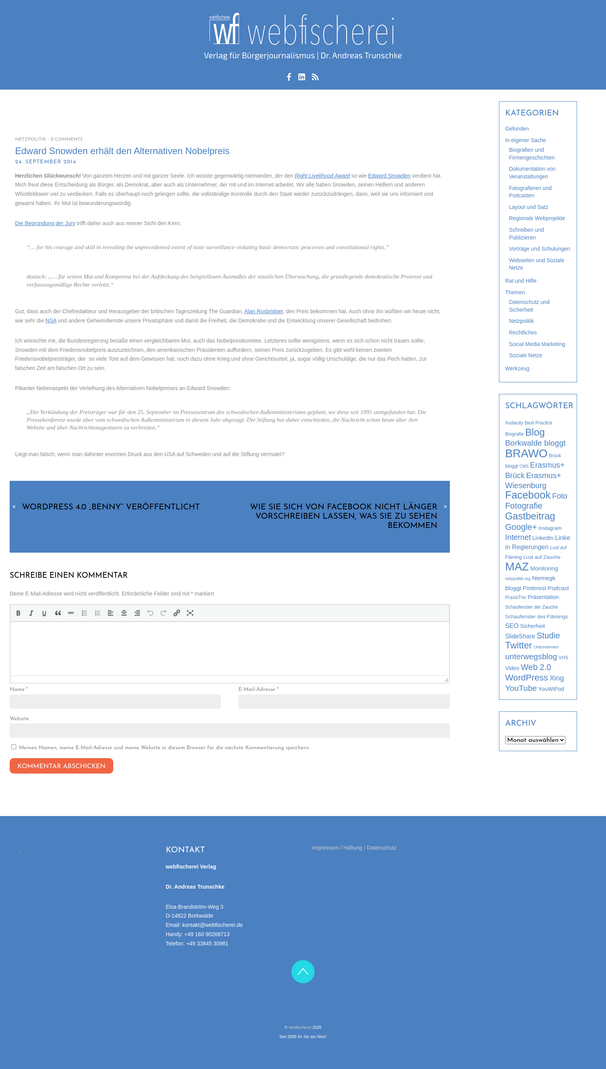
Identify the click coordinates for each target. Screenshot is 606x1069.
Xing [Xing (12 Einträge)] (557, 678)
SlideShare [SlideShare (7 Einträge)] (520, 636)
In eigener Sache (525, 140)
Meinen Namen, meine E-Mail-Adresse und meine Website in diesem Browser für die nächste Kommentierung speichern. (164, 747)
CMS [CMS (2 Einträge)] (524, 466)
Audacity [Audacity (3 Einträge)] (514, 423)
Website (19, 718)
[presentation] (18, 612)
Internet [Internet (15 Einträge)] (518, 537)
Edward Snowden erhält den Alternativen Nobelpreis (122, 151)
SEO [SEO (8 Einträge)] (512, 626)
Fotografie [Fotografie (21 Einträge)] (524, 506)
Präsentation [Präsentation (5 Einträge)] (543, 597)
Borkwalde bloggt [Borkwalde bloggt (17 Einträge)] (535, 443)
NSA (51, 320)
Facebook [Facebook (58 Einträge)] (528, 495)
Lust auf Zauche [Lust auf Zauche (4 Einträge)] (541, 557)
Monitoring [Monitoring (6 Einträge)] (544, 568)
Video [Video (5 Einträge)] (512, 668)
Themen (515, 292)
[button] (17, 612)
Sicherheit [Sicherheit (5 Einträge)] (532, 626)
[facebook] (289, 76)
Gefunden (517, 129)
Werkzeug (517, 368)
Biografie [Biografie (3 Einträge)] (514, 434)
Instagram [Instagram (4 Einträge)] (550, 528)
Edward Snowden (389, 176)
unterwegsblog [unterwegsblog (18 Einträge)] (531, 656)
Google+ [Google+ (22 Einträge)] (521, 527)
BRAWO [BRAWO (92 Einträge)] (526, 453)
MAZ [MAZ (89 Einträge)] (517, 566)
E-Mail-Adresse (258, 689)
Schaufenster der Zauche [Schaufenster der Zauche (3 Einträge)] (531, 607)
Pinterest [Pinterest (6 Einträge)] (534, 588)
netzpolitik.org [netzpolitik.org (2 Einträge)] (518, 578)
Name (19, 689)
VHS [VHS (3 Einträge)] (563, 657)
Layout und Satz (528, 207)
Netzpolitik (30, 139)
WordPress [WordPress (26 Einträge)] (526, 677)
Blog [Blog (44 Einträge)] (535, 432)
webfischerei (300, 1026)
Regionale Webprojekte (537, 218)
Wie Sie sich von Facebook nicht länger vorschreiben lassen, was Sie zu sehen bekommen (350, 516)
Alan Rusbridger (263, 311)
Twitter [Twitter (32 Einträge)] (518, 645)
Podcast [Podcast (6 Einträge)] (558, 588)
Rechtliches (523, 332)
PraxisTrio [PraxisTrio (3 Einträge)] (515, 597)
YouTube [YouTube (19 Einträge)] (521, 688)
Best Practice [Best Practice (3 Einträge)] (539, 423)
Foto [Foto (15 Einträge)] (559, 496)
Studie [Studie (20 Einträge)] (548, 635)
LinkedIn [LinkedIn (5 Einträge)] (543, 538)
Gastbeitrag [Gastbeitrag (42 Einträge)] (530, 516)
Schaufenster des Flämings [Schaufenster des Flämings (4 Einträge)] (536, 616)
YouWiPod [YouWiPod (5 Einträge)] (551, 689)
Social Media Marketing (537, 344)
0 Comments (67, 139)
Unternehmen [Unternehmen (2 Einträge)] (546, 647)
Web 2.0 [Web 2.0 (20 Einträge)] (536, 667)
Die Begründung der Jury (45, 223)
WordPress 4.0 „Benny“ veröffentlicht (105, 507)
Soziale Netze (525, 355)
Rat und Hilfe (520, 281)
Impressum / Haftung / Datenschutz (354, 847)
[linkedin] (302, 76)
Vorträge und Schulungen (539, 249)
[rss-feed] (315, 76)
